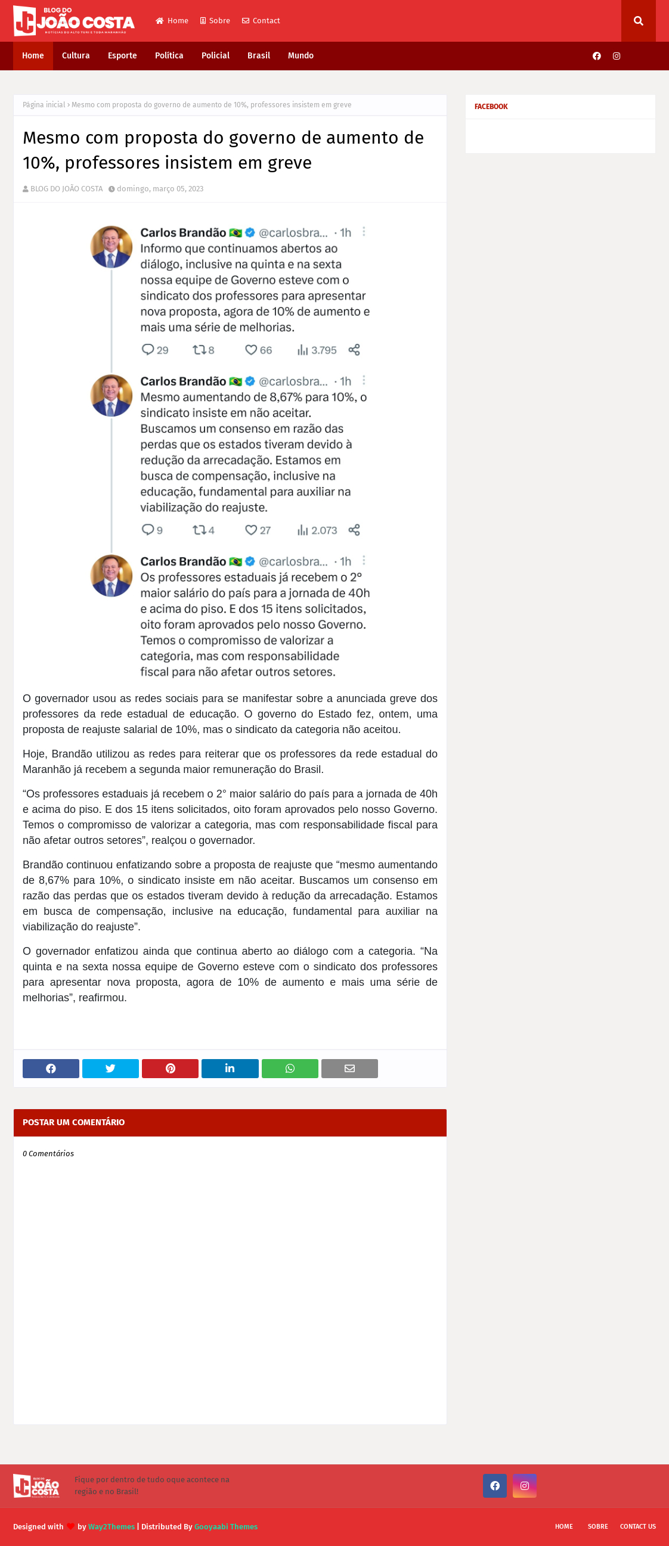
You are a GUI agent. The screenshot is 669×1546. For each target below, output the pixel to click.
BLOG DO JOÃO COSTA (66, 188)
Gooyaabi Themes (226, 1526)
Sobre (215, 20)
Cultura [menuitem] (76, 56)
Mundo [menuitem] (301, 56)
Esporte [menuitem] (122, 56)
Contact (261, 20)
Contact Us (638, 1527)
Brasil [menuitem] (258, 56)
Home (172, 20)
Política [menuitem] (169, 56)
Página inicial (44, 105)
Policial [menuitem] (216, 56)
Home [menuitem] (33, 56)
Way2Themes (111, 1526)
